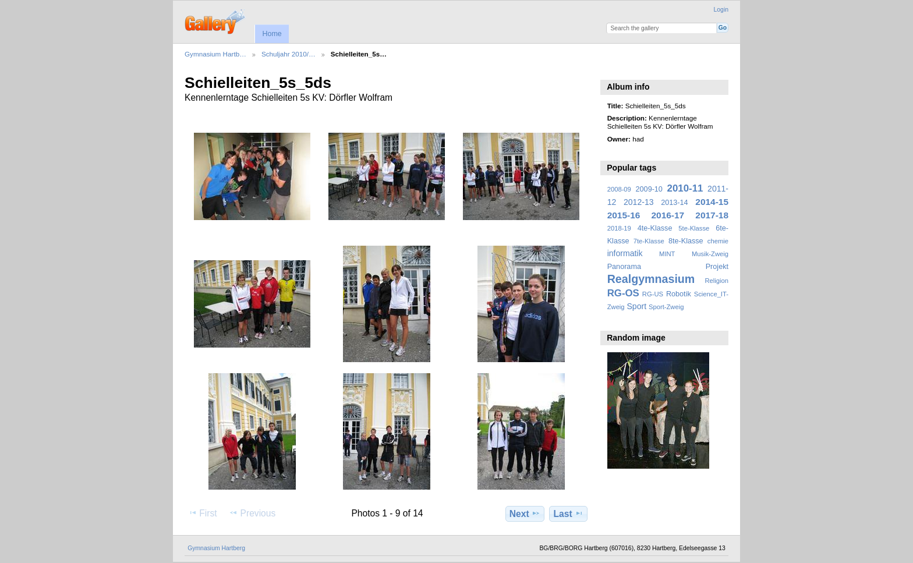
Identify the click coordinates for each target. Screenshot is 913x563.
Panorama (624, 267)
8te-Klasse (685, 241)
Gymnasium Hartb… (215, 54)
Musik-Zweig (710, 253)
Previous (252, 513)
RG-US (652, 294)
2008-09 (619, 189)
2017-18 (711, 215)
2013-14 (674, 203)
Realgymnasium (651, 278)
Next (524, 513)
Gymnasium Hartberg (216, 548)
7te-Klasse (649, 241)
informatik (625, 253)
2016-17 (668, 215)
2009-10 (649, 189)
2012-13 (639, 202)
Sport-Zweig (666, 306)
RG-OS (623, 293)
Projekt (717, 267)
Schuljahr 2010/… (288, 54)
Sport (637, 306)
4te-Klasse (655, 228)
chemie (717, 241)
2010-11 (685, 188)
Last (568, 513)
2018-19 (619, 228)
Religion (716, 280)
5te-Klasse (693, 228)
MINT (667, 253)
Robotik (678, 294)
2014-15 (711, 202)
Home (271, 34)
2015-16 (623, 215)
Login (721, 9)
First (202, 513)
